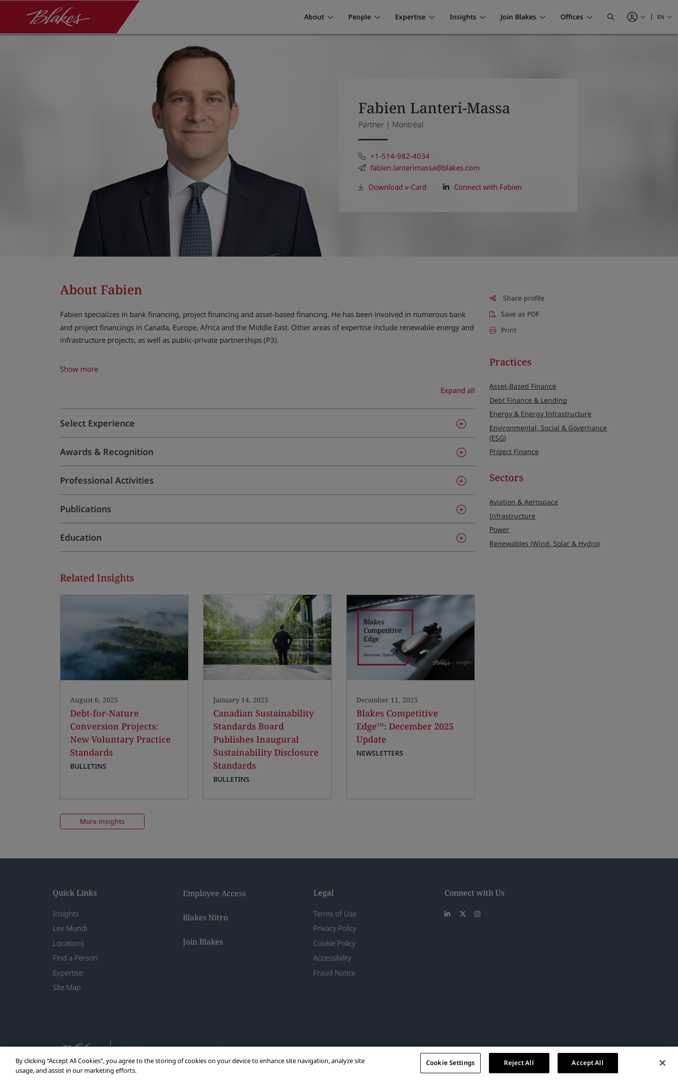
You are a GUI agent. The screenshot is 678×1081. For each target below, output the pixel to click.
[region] (339, 1064)
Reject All (518, 1062)
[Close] (662, 1062)
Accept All (587, 1062)
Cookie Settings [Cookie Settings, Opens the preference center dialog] (450, 1062)
